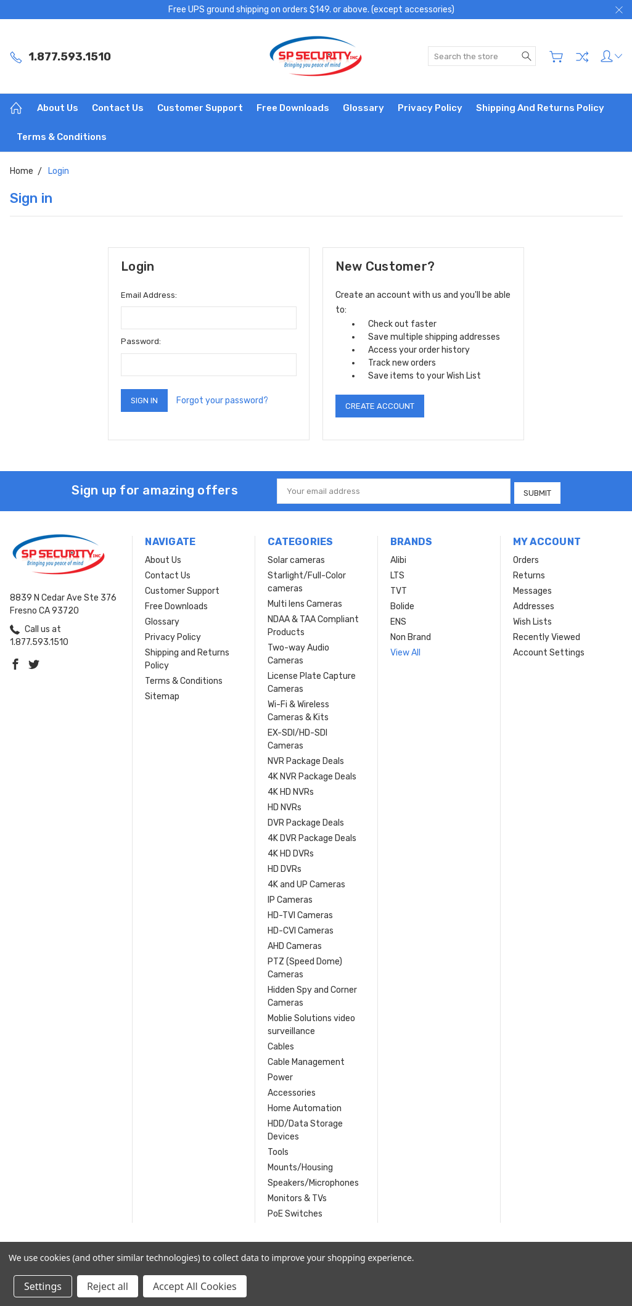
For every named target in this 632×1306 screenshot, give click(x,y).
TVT (398, 588)
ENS (398, 619)
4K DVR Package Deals (312, 836)
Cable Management (306, 1059)
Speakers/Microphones (313, 1180)
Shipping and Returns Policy (540, 107)
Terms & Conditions (62, 136)
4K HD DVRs (291, 851)
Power (280, 1075)
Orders (526, 557)
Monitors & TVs (297, 1196)
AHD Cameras (295, 943)
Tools (278, 1149)
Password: (141, 341)
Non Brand (410, 635)
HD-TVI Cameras (300, 913)
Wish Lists (532, 619)
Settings (43, 1286)
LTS (397, 573)
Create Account (379, 406)
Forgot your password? (222, 400)
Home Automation (305, 1106)
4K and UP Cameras (306, 882)
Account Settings (549, 650)
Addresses (533, 604)
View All (405, 650)
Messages (532, 588)
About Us (57, 107)
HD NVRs (285, 805)
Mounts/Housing (300, 1165)
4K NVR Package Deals (312, 774)
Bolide (402, 604)
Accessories (292, 1090)
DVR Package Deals (306, 820)
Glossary (363, 107)
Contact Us (118, 107)
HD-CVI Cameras (301, 928)
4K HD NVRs (291, 789)
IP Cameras (290, 897)
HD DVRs (285, 866)
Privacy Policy (430, 107)
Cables (281, 1044)
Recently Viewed (546, 635)
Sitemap (162, 694)
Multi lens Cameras (305, 601)
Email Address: (149, 295)
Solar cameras (296, 557)
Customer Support (200, 107)
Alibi (398, 557)
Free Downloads (292, 107)
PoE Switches (295, 1211)
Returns (529, 573)
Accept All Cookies (195, 1286)
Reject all (107, 1286)
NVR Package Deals (306, 759)
